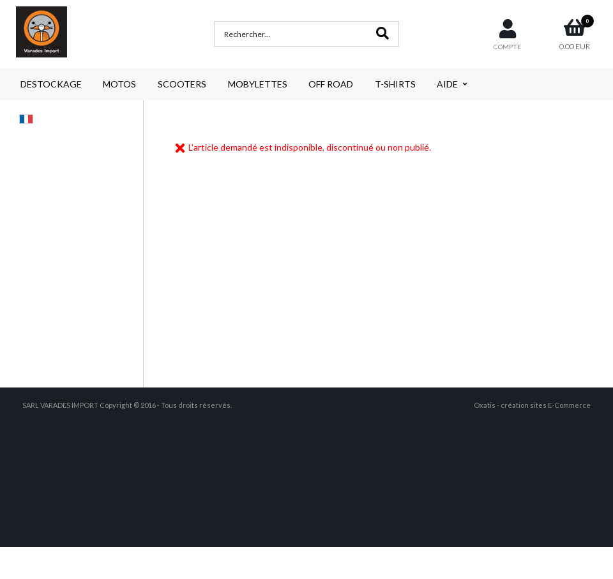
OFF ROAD (330, 84)
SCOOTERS (182, 84)
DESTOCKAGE (51, 84)
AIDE (447, 84)
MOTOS (119, 84)
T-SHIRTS (395, 84)
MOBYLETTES (257, 84)
